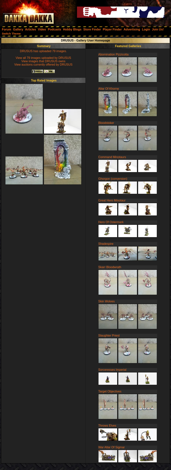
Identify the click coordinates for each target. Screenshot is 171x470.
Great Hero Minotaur (112, 200)
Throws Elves (107, 425)
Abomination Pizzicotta (113, 54)
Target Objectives (109, 391)
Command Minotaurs (112, 157)
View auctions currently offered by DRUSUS (43, 64)
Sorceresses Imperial (112, 369)
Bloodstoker (106, 122)
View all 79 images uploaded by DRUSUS (43, 57)
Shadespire (105, 243)
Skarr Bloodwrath (109, 267)
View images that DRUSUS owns (43, 61)
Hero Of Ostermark (111, 222)
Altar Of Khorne (108, 88)
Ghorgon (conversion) (112, 178)
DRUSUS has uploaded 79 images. (43, 51)
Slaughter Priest (109, 335)
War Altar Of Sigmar (111, 447)
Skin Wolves (106, 301)
